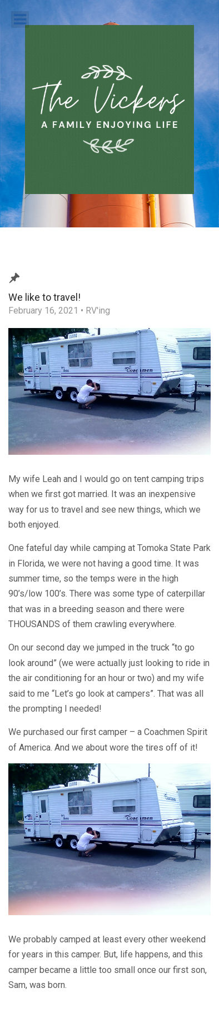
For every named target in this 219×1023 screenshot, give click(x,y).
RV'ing (98, 310)
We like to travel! (44, 297)
